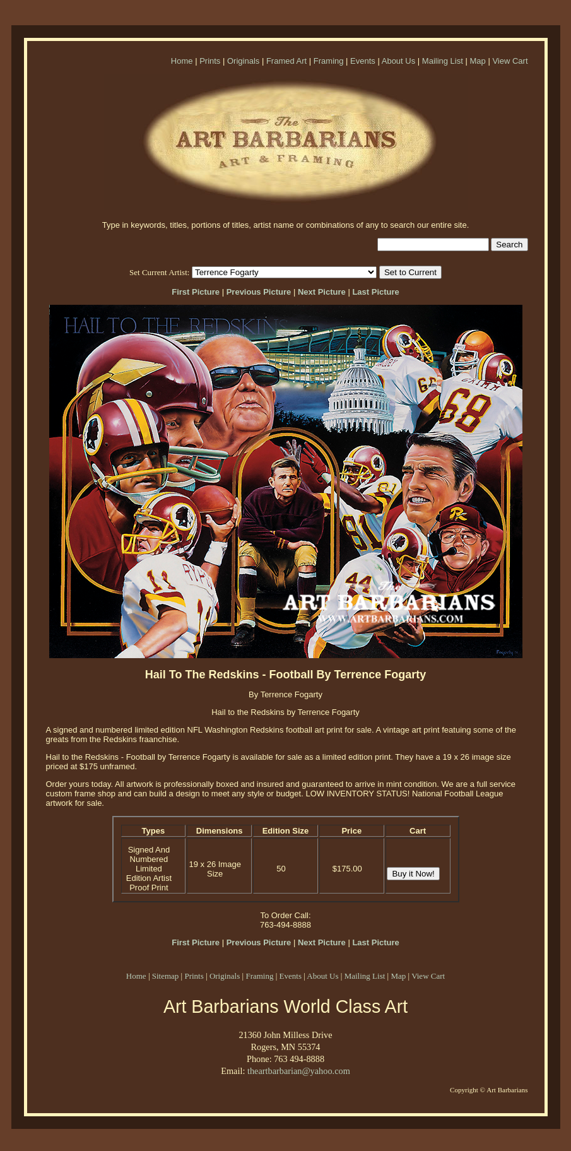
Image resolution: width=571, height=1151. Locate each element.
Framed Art (286, 61)
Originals (243, 61)
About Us (398, 61)
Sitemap (165, 976)
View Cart (509, 61)
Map (477, 61)
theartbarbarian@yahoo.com (298, 1071)
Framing (329, 61)
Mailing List (442, 61)
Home (182, 61)
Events (362, 61)
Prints (209, 61)
